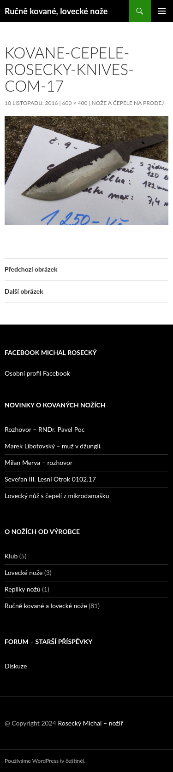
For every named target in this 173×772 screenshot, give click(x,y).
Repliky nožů (23, 589)
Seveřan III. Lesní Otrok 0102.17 (50, 479)
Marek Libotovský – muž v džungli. (53, 446)
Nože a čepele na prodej (128, 102)
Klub (11, 556)
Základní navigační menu (162, 11)
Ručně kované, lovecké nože (56, 11)
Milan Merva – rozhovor (38, 462)
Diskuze (16, 666)
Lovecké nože (23, 572)
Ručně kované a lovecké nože (46, 605)
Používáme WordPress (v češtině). (45, 760)
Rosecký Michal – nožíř (90, 723)
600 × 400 (75, 102)
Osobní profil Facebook (37, 373)
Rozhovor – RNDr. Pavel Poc (44, 429)
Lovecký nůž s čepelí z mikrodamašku (57, 495)
